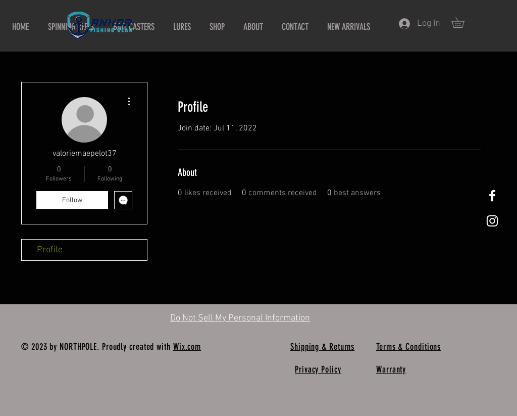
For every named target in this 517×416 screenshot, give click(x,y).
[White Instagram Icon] (492, 220)
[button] (463, 22)
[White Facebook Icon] (492, 195)
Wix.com (187, 346)
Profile (50, 250)
